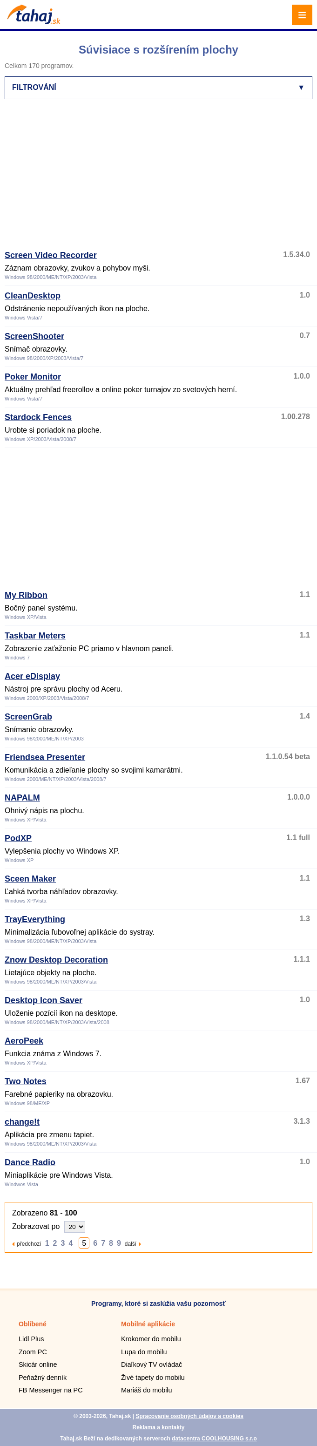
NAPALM (22, 797)
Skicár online (38, 1364)
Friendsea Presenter (45, 757)
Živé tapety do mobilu (153, 1377)
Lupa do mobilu (144, 1352)
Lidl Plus (31, 1339)
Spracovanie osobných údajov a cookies (189, 1416)
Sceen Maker (30, 878)
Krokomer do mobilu (151, 1339)
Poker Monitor (33, 376)
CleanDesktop (33, 295)
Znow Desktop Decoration (56, 959)
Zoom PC (33, 1352)
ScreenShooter (34, 336)
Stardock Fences (38, 417)
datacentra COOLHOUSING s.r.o (214, 1438)
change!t (22, 1122)
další (130, 1244)
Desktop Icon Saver (43, 1000)
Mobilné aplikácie (148, 1324)
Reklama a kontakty (158, 1427)
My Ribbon (26, 595)
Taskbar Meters (35, 635)
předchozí (29, 1244)
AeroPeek (24, 1040)
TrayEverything (35, 919)
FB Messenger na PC (51, 1390)
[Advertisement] (161, 179)
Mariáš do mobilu (146, 1390)
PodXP (18, 838)
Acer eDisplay (32, 676)
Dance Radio (30, 1162)
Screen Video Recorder (51, 255)
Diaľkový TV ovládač (151, 1364)
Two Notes (26, 1081)
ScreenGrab (28, 716)
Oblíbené (33, 1324)
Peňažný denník (43, 1377)
